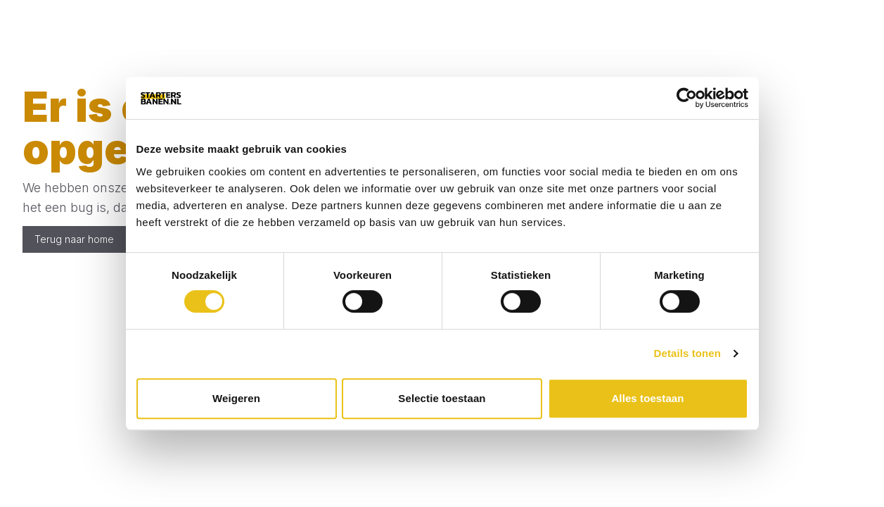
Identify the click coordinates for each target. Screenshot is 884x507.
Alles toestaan (647, 398)
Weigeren (236, 398)
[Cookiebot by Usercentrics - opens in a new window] (686, 97)
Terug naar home (74, 239)
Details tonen (687, 353)
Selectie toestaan (441, 398)
